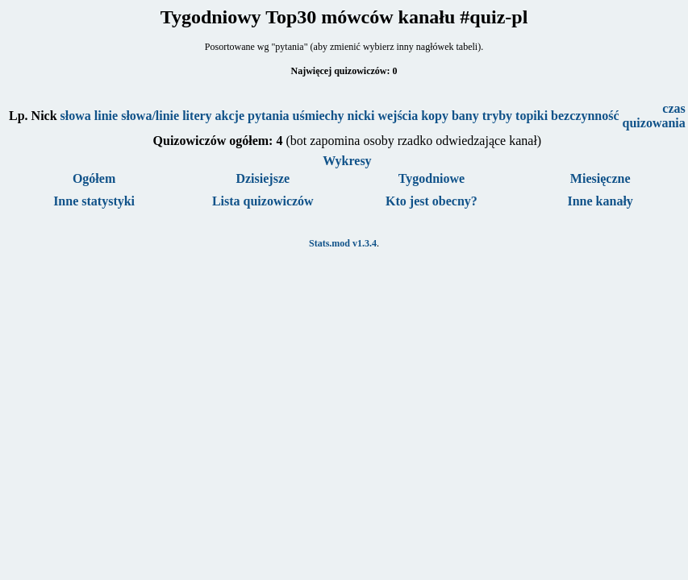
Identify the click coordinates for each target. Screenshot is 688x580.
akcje (229, 115)
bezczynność (585, 115)
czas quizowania (654, 116)
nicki (361, 115)
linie (106, 115)
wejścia (397, 115)
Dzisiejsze (263, 178)
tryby (497, 115)
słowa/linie (150, 115)
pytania (269, 115)
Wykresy (347, 161)
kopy (434, 115)
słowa (75, 115)
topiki (531, 115)
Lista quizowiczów (263, 201)
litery (196, 115)
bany (465, 115)
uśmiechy (318, 115)
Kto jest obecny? (431, 201)
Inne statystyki (94, 201)
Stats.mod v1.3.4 (343, 243)
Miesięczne (600, 178)
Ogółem (94, 178)
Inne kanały (599, 201)
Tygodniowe (431, 178)
